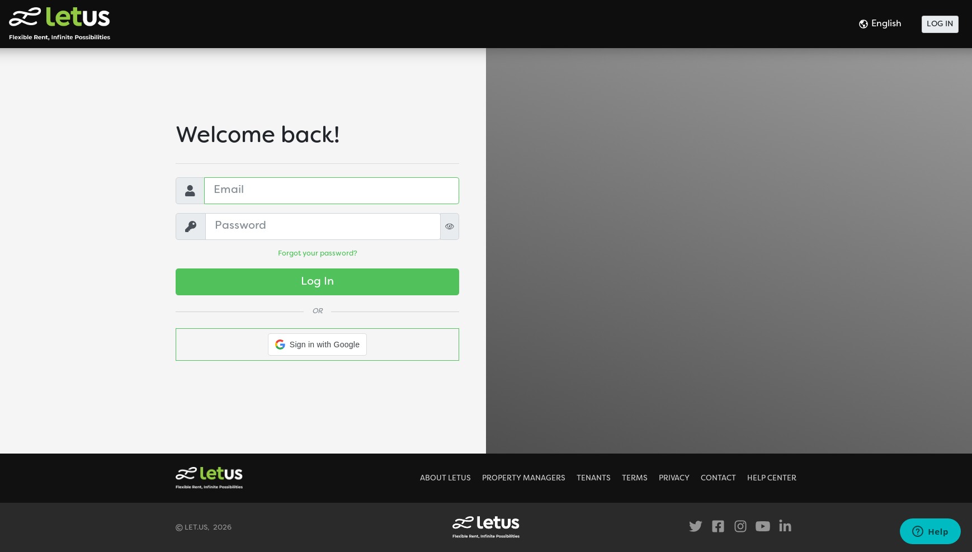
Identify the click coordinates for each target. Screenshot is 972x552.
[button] (317, 344)
